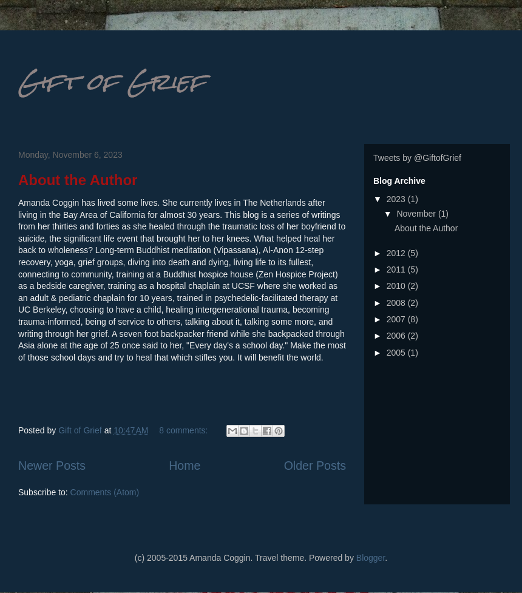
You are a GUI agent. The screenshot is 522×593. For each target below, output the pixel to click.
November (417, 214)
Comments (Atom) (105, 492)
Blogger (370, 558)
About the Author (77, 180)
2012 (397, 253)
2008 (397, 303)
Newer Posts (52, 465)
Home (184, 465)
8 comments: (184, 430)
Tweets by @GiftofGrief (417, 158)
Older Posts (315, 465)
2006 (397, 336)
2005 (397, 352)
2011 (397, 269)
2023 (397, 199)
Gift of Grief (112, 81)
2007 (397, 319)
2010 (397, 286)
